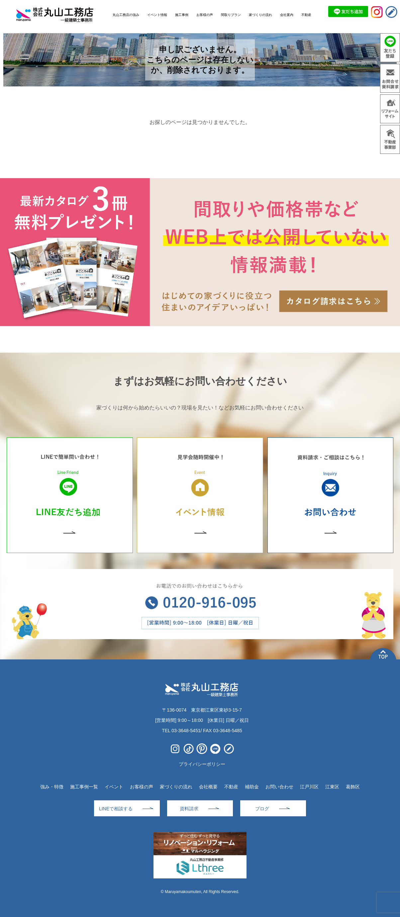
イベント (114, 786)
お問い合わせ (279, 786)
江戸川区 (309, 786)
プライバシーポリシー (202, 764)
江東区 (332, 786)
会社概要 (208, 786)
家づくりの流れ (176, 786)
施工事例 (181, 15)
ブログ (262, 808)
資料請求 (189, 808)
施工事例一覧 (84, 786)
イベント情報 (157, 15)
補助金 (252, 786)
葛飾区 (353, 786)
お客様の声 (141, 786)
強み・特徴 (51, 786)
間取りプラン (231, 15)
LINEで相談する (116, 808)
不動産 (231, 786)
